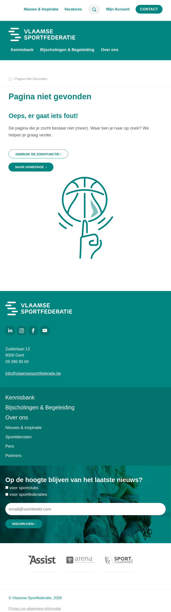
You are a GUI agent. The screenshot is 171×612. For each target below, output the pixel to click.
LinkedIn (10, 330)
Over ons (109, 50)
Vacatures (73, 9)
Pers (9, 446)
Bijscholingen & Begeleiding (67, 50)
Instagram (21, 330)
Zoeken (94, 9)
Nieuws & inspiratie (23, 427)
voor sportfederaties (28, 503)
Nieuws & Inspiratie (41, 9)
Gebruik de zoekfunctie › (38, 154)
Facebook (33, 330)
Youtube (44, 330)
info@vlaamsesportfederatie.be (33, 373)
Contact (149, 9)
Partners (13, 455)
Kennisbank (22, 50)
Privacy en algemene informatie (34, 608)
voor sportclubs (23, 497)
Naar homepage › (31, 167)
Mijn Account (118, 9)
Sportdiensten (18, 437)
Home (10, 79)
